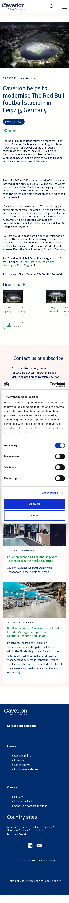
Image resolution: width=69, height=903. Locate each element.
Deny (34, 515)
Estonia (47, 827)
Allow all (34, 503)
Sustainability (22, 756)
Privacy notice (34, 880)
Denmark (23, 827)
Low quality (21, 310)
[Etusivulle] (13, 6)
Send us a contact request (30, 806)
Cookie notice (53, 880)
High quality (9, 309)
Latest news (22, 765)
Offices (18, 797)
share (10, 131)
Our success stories (26, 769)
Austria (11, 827)
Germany (12, 830)
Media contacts (24, 801)
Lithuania (36, 830)
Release (14, 326)
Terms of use (16, 880)
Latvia (24, 830)
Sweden (24, 834)
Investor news (13, 121)
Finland (36, 827)
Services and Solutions (21, 725)
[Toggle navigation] (64, 7)
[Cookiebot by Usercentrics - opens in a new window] (49, 384)
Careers (19, 760)
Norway (11, 834)
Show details (50, 492)
